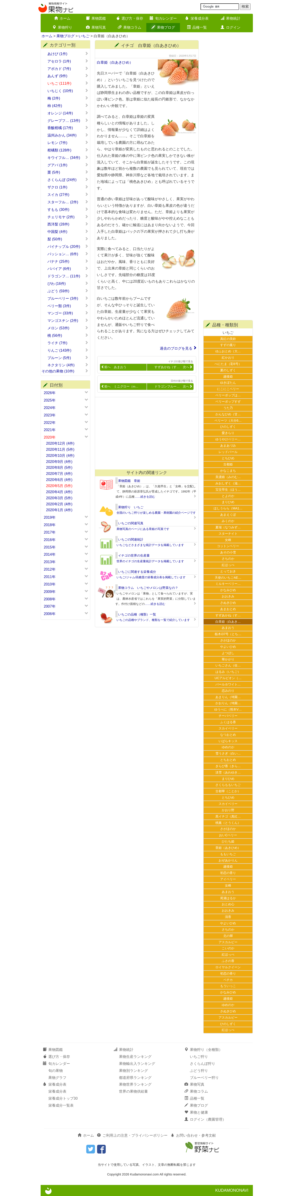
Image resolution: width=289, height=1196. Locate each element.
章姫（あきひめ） (228, 848)
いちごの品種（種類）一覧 (137, 614)
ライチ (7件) (67, 343)
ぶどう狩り (199, 1071)
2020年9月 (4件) (59, 462)
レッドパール (228, 452)
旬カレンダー (163, 18)
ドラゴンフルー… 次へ (173, 386)
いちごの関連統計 (130, 539)
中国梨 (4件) (67, 232)
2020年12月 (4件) (60, 443)
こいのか (228, 948)
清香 (228, 917)
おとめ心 (228, 904)
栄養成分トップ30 (63, 1098)
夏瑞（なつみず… (228, 527)
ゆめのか (228, 747)
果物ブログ (163, 27)
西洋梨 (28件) (67, 224)
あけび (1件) (67, 54)
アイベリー (228, 879)
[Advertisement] (145, 433)
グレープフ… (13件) (67, 120)
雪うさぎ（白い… (228, 753)
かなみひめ (228, 590)
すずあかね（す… (228, 615)
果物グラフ (57, 1078)
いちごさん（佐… (228, 665)
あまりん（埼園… (228, 697)
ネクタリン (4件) (67, 365)
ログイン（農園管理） (205, 1119)
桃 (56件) (67, 335)
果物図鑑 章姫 (129, 481)
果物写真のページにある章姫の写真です (143, 529)
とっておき (228, 571)
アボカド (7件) (67, 69)
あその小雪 (228, 552)
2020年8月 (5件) (59, 467)
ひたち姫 (228, 841)
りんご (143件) (67, 350)
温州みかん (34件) (67, 135)
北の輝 (228, 936)
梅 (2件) (67, 98)
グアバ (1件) (67, 165)
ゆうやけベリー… (228, 439)
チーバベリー (228, 716)
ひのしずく (228, 426)
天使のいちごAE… (228, 577)
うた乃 (228, 408)
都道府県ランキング (135, 1078)
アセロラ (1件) (67, 61)
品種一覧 (197, 27)
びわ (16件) (67, 283)
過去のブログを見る (176, 348)
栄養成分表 (197, 18)
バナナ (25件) (67, 261)
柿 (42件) (67, 106)
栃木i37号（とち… (228, 634)
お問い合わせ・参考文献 (193, 1135)
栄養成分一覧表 (61, 1105)
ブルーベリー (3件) (67, 298)
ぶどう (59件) (67, 291)
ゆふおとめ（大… (228, 351)
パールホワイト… (228, 684)
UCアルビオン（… (227, 678)
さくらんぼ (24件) (67, 180)
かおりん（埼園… (228, 703)
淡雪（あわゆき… (228, 772)
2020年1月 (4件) (59, 510)
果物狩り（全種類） (203, 1050)
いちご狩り (199, 1057)
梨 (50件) (67, 239)
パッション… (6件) (67, 254)
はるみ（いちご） (228, 671)
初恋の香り (228, 873)
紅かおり (228, 357)
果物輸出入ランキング (137, 1064)
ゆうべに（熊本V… (228, 709)
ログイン (230, 27)
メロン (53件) (67, 328)
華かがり (228, 659)
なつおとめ (228, 734)
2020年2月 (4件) (59, 504)
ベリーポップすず (228, 401)
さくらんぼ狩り (202, 1064)
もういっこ (228, 986)
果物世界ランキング (135, 1084)
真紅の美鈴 (228, 339)
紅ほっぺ (228, 565)
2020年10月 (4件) (60, 455)
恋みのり (228, 690)
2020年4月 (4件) (59, 492)
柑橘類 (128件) (67, 150)
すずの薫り (228, 345)
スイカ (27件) (67, 195)
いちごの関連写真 (130, 523)
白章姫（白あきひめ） (115, 62)
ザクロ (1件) (67, 187)
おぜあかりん (228, 860)
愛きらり (228, 433)
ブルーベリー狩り (204, 1078)
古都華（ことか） (228, 791)
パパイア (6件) (67, 269)
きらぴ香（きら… (228, 766)
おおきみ (228, 596)
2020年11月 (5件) (60, 449)
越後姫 (228, 376)
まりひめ (228, 502)
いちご (84, 36)
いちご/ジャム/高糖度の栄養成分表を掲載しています (151, 577)
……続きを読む (145, 496)
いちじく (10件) (67, 91)
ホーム (62, 18)
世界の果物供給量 (133, 1091)
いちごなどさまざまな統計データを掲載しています (150, 545)
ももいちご (228, 854)
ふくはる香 (228, 722)
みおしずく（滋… (228, 483)
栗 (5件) (67, 172)
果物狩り (62, 27)
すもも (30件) (67, 209)
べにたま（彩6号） (228, 364)
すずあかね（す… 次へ (173, 367)
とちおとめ (228, 760)
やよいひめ (228, 646)
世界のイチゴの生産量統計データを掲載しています (150, 561)
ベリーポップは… (228, 395)
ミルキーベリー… (228, 583)
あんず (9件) (67, 76)
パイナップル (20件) (67, 246)
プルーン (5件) (67, 358)
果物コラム (129, 27)
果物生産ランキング (135, 1057)
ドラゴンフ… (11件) (67, 276)
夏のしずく (228, 370)
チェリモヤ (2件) (67, 217)
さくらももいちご (228, 785)
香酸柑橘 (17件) (67, 128)
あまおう (228, 627)
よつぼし (228, 653)
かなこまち (228, 470)
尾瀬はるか (228, 898)
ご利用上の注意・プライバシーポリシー (132, 1135)
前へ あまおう (113, 367)
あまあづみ (228, 445)
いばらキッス (228, 741)
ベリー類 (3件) (67, 306)
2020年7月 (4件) (59, 474)
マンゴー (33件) (67, 313)
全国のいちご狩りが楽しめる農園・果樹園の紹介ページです (156, 512)
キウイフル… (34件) (67, 158)
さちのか (228, 558)
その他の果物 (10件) (65, 371)
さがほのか (228, 640)
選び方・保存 (129, 18)
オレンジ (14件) (67, 113)
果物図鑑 (96, 18)
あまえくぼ (228, 514)
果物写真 (96, 27)
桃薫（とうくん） (228, 822)
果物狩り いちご (130, 507)
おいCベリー (228, 835)
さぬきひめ (228, 602)
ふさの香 (228, 961)
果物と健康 (196, 1112)
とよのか (228, 496)
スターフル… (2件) (67, 202)
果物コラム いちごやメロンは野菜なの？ (148, 588)
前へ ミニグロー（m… (119, 386)
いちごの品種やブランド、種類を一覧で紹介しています (153, 620)
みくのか (228, 521)
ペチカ (228, 980)
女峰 (228, 540)
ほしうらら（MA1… (228, 508)
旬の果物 (55, 1071)
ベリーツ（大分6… (228, 420)
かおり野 (228, 810)
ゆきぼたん (228, 382)
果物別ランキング (133, 1071)
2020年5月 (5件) (59, 486)
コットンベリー (228, 546)
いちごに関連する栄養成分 (137, 572)
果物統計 (230, 18)
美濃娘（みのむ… (228, 477)
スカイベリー (228, 728)
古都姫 (228, 464)
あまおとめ (228, 609)
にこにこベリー (228, 389)
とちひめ (228, 458)
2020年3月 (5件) (59, 498)
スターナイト (228, 533)
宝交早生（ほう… (228, 489)
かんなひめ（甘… (228, 414)
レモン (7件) (67, 143)
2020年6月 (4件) (59, 480)
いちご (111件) (67, 83)
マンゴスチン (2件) (67, 320)
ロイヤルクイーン (228, 967)
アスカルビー (228, 942)
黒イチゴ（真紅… (228, 816)
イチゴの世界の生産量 (134, 555)
